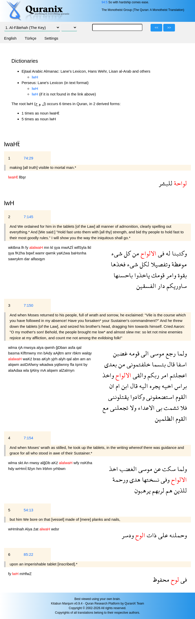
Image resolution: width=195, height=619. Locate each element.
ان (111, 386)
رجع (170, 353)
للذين (179, 490)
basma (14, 353)
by (86, 364)
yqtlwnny (62, 364)
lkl (89, 247)
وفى (164, 479)
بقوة (181, 275)
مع (106, 407)
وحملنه (177, 535)
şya (57, 247)
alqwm (14, 364)
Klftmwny (29, 353)
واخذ (108, 375)
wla (26, 370)
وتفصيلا (159, 264)
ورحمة (120, 479)
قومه (133, 353)
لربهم (157, 490)
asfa (72, 347)
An (27, 463)
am (83, 359)
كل (126, 253)
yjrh (54, 359)
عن (156, 469)
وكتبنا (178, 253)
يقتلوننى (118, 396)
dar (27, 259)
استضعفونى (159, 396)
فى (160, 253)
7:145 (28, 217)
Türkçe (30, 38)
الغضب (127, 469)
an (89, 359)
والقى (138, 375)
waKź (28, 359)
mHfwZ (26, 574)
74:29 (28, 158)
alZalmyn (66, 370)
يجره (154, 386)
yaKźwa (64, 253)
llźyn (32, 468)
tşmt (79, 364)
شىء (116, 253)
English (10, 38)
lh (23, 247)
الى (144, 353)
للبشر (165, 183)
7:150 (28, 305)
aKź (55, 463)
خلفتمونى (137, 364)
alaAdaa (15, 370)
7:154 (28, 438)
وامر (170, 275)
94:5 (104, 2)
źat (36, 529)
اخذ (113, 469)
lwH (35, 77)
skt (21, 463)
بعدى (110, 364)
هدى (134, 479)
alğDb (45, 463)
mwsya (30, 347)
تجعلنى (118, 407)
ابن (124, 386)
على (162, 535)
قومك (157, 275)
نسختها (149, 479)
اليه (143, 386)
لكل (143, 264)
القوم (180, 396)
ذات (151, 535)
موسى (156, 353)
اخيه (166, 386)
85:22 (28, 554)
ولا (132, 407)
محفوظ (161, 579)
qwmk (51, 253)
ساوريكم (176, 286)
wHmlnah (16, 529)
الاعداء (145, 407)
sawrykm (16, 259)
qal (78, 347)
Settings (51, 38)
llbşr (22, 177)
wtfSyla (81, 247)
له (167, 253)
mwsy (34, 463)
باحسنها (123, 275)
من (135, 253)
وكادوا (137, 396)
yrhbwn (59, 468)
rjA (21, 347)
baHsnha (78, 253)
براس (180, 386)
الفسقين (146, 286)
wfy (77, 463)
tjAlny (35, 370)
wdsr (55, 529)
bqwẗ (30, 253)
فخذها (118, 264)
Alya (29, 529)
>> (169, 27)
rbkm (77, 353)
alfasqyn (38, 259)
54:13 (28, 510)
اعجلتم (177, 375)
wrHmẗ (21, 468)
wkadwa (46, 364)
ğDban (62, 347)
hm (39, 468)
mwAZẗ (67, 247)
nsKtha (86, 463)
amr (68, 353)
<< (156, 27)
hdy (11, 468)
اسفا (181, 364)
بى (158, 407)
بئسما (158, 364)
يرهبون (143, 490)
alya (41, 347)
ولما (181, 353)
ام (117, 386)
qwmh (50, 347)
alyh (62, 359)
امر (163, 375)
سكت (168, 469)
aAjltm (59, 353)
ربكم (152, 375)
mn (47, 247)
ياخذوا (141, 275)
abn (76, 359)
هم (168, 490)
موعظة (178, 264)
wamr (40, 253)
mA (43, 370)
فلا (183, 407)
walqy (87, 353)
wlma (13, 347)
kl (52, 247)
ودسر (128, 535)
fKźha (20, 253)
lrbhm (48, 468)
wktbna (14, 247)
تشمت (170, 407)
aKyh (46, 359)
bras (37, 359)
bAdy (48, 353)
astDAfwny (30, 364)
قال (170, 364)
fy (27, 247)
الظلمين (164, 418)
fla (72, 364)
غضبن (120, 353)
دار (160, 286)
